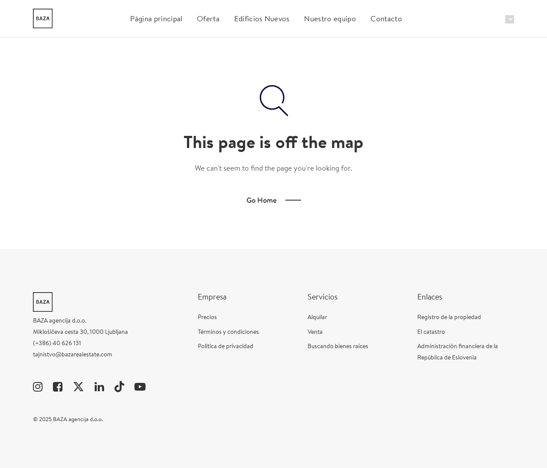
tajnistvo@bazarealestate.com (72, 354)
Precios (207, 317)
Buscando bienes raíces (338, 346)
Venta (315, 331)
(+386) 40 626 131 (57, 343)
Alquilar (317, 317)
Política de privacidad (225, 346)
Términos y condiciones (228, 331)
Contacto (386, 18)
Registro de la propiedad (449, 317)
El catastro (431, 331)
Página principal (156, 18)
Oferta (208, 18)
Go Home (261, 199)
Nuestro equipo (330, 18)
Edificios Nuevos (262, 18)
